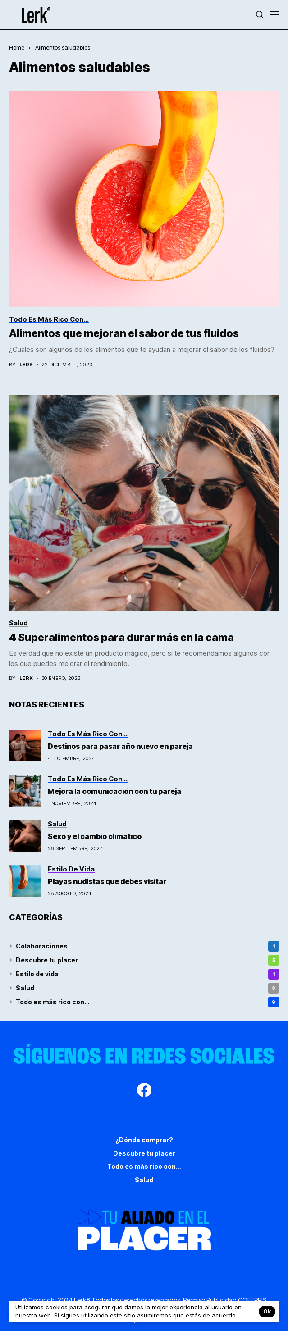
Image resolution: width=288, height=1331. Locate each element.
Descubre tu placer (147, 960)
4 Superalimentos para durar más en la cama (121, 637)
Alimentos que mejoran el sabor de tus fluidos (124, 333)
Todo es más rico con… (147, 1002)
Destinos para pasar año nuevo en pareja (120, 746)
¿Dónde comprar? (144, 1140)
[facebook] (144, 1091)
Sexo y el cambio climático (95, 836)
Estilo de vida (147, 974)
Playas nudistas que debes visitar (108, 881)
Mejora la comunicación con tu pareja (114, 791)
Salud (147, 988)
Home (16, 47)
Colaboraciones (147, 946)
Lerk (26, 365)
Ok (267, 1311)
